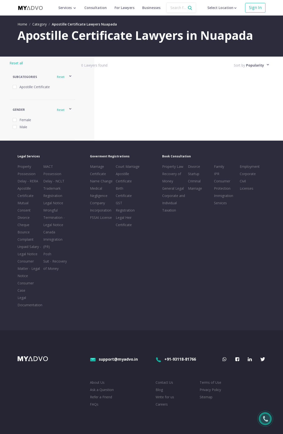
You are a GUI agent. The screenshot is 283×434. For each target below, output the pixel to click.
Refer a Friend (101, 397)
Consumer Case (26, 287)
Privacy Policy (210, 389)
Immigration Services (223, 199)
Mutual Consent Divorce (24, 210)
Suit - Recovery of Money (55, 265)
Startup (193, 173)
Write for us (165, 397)
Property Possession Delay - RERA (28, 173)
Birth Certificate (124, 192)
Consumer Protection (222, 185)
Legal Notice (53, 203)
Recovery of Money (171, 177)
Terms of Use (210, 382)
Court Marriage (128, 166)
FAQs (94, 404)
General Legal (173, 188)
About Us (97, 382)
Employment (250, 166)
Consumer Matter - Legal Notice (29, 268)
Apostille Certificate (26, 192)
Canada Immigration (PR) (52, 239)
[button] (42, 77)
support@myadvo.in (114, 359)
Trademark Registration (52, 192)
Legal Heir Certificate (124, 221)
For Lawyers (124, 7)
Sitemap (206, 397)
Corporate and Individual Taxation (173, 203)
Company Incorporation (100, 207)
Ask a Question (102, 389)
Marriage (195, 188)
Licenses (246, 188)
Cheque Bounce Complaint (26, 232)
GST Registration (125, 207)
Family (219, 166)
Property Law (172, 166)
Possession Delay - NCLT (53, 177)
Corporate (248, 173)
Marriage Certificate (98, 170)
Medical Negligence (98, 192)
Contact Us (164, 382)
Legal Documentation (29, 301)
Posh (47, 254)
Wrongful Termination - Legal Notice (54, 217)
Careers (162, 404)
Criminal (194, 181)
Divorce (194, 166)
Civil (243, 181)
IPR (216, 173)
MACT (48, 166)
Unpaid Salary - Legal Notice (29, 250)
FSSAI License (101, 217)
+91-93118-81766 (176, 359)
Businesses (151, 7)
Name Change (101, 181)
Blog (159, 389)
